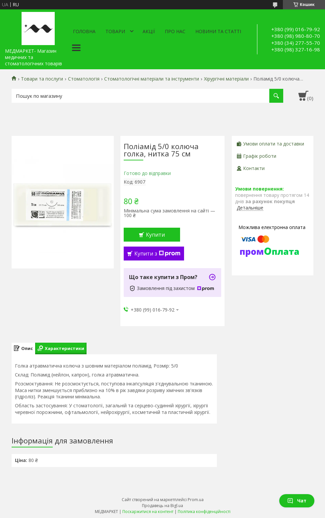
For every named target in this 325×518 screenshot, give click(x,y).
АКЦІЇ (149, 31)
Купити (155, 234)
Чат (296, 500)
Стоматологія (83, 79)
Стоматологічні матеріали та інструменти (151, 79)
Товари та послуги (42, 79)
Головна (84, 31)
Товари (115, 31)
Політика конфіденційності (204, 511)
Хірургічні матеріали (226, 79)
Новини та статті (218, 31)
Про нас (175, 31)
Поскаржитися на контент (147, 511)
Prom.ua (196, 499)
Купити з (157, 253)
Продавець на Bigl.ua (162, 505)
